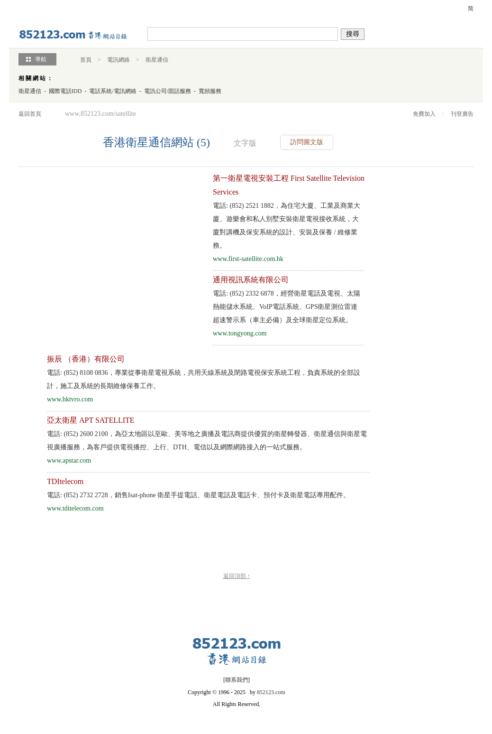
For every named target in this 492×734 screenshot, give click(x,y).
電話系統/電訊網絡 (112, 91)
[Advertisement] (102, 238)
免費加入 (424, 114)
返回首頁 (29, 114)
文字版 (245, 143)
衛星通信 (157, 59)
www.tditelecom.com (75, 508)
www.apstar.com (69, 460)
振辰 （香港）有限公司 (86, 359)
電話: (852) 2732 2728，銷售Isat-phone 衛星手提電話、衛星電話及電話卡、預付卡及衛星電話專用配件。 (198, 495)
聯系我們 (236, 680)
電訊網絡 (118, 59)
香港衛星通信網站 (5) (156, 142)
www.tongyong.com (239, 333)
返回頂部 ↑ (236, 576)
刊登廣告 (462, 114)
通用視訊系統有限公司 (251, 280)
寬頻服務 (210, 91)
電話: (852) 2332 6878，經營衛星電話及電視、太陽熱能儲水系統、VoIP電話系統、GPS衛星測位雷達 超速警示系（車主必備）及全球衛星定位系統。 (286, 307)
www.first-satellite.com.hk (248, 258)
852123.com (271, 692)
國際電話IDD (65, 91)
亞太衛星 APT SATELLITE (91, 420)
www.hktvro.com (70, 399)
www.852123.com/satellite (100, 113)
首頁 (85, 59)
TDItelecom (65, 481)
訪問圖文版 (306, 142)
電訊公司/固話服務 (167, 91)
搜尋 (352, 33)
